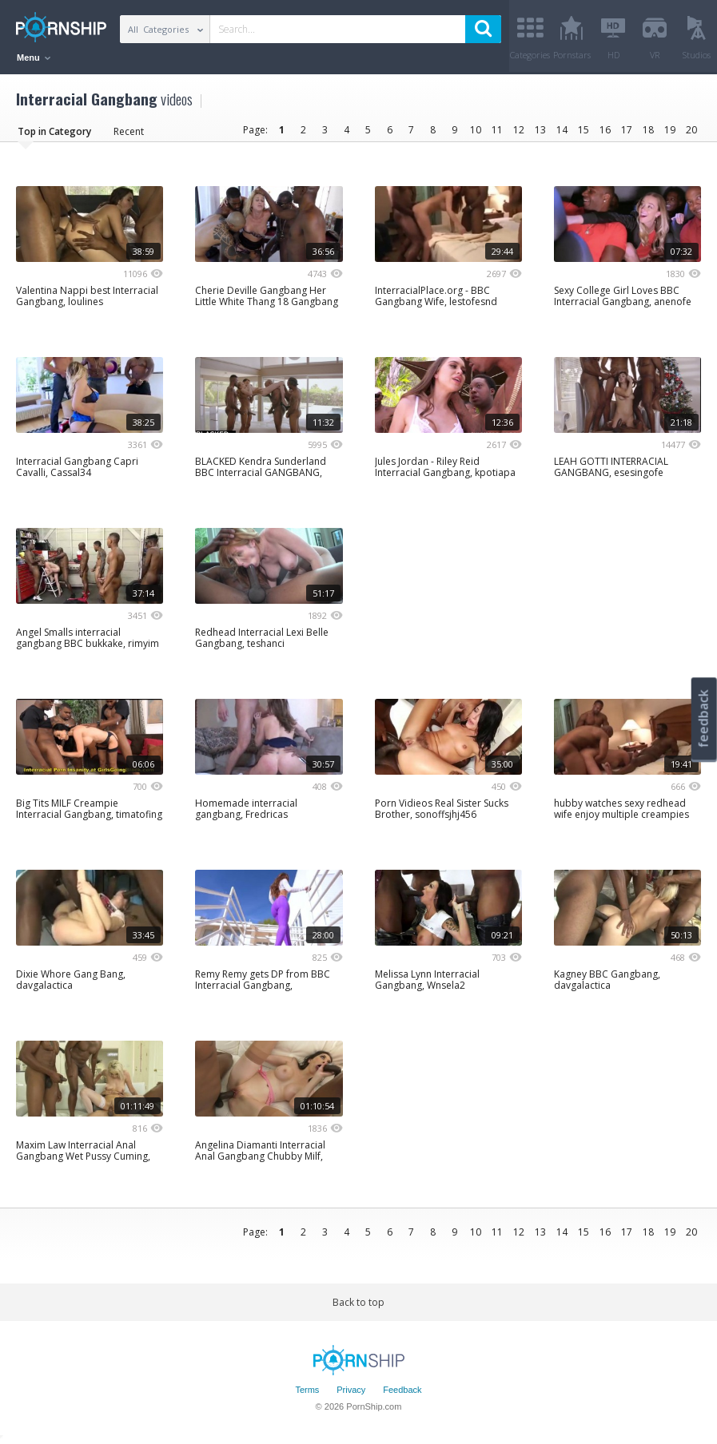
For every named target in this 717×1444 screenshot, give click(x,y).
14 (562, 130)
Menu (33, 57)
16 (605, 130)
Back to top (358, 1302)
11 (497, 130)
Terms (307, 1390)
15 (583, 130)
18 (648, 130)
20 (691, 130)
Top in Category (54, 131)
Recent (129, 131)
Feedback (402, 1390)
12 (518, 130)
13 (540, 130)
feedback (703, 718)
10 (475, 130)
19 (669, 130)
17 (626, 130)
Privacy (351, 1390)
